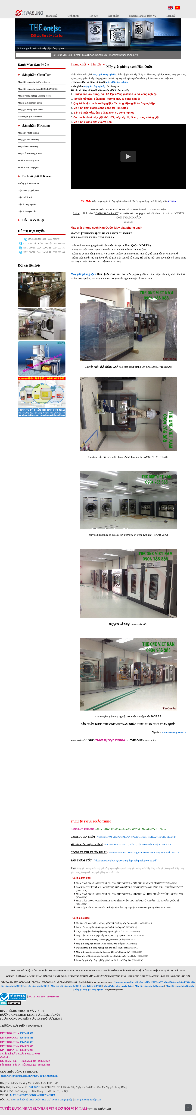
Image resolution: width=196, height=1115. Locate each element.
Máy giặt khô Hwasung (28, 139)
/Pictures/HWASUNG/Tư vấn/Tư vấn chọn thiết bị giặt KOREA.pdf (138, 844)
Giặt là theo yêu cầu (27, 211)
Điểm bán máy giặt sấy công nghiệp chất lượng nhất (101, 927)
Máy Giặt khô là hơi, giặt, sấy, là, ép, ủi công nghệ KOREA (104, 935)
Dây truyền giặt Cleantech (30, 116)
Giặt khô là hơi (25, 197)
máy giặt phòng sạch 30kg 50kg (141, 868)
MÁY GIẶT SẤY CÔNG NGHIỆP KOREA (33, 1095)
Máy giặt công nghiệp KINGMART (146, 982)
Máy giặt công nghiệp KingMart (180, 986)
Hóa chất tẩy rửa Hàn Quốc (26, 1099)
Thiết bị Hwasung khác (28, 160)
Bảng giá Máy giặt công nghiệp (88, 989)
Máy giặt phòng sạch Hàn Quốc (105, 872)
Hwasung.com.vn (121, 982)
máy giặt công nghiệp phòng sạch (111, 868)
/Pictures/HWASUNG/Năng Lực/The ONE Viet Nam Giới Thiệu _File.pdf (131, 829)
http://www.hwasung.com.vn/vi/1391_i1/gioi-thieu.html (29, 1075)
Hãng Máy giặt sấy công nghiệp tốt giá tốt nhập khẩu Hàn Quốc (106, 956)
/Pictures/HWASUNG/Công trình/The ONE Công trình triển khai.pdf (144, 852)
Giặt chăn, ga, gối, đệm (28, 190)
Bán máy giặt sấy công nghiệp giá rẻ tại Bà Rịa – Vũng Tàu (104, 960)
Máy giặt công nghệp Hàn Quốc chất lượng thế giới (100, 943)
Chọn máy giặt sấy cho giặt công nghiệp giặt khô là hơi (102, 931)
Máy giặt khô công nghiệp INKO (66, 986)
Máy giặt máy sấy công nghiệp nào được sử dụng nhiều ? (103, 952)
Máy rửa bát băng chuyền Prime (118, 986)
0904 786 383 (27, 1042)
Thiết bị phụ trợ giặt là (28, 167)
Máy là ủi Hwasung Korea (30, 153)
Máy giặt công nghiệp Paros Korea (34, 82)
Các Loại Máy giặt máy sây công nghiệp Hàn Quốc (100, 939)
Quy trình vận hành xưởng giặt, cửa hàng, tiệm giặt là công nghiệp (114, 103)
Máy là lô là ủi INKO (92, 986)
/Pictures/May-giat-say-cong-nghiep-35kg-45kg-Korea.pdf (125, 860)
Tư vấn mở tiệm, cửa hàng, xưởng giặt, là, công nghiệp (106, 98)
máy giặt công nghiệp (117, 82)
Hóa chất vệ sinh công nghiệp (57, 1099)
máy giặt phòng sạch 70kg (167, 868)
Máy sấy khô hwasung (28, 146)
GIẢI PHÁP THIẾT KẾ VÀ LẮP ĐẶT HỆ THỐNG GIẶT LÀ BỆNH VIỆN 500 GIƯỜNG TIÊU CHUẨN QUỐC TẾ (129, 887)
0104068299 (34, 1087)
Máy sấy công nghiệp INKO (36, 986)
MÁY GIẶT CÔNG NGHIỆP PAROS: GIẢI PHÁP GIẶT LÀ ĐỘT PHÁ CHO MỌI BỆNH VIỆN (121, 883)
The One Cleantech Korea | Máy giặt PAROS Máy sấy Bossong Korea (108, 923)
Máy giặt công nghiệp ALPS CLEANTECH (38, 89)
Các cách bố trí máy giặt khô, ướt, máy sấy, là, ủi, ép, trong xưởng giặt (116, 117)
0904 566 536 (26, 1037)
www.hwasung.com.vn (174, 732)
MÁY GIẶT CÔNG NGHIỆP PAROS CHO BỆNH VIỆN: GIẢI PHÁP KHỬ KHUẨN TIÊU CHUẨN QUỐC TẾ (127, 900)
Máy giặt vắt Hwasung (28, 133)
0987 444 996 (26, 1033)
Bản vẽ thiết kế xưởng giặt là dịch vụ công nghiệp (103, 112)
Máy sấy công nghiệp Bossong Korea (34, 96)
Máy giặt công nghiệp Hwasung (149, 986)
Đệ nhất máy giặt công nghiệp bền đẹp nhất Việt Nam (101, 947)
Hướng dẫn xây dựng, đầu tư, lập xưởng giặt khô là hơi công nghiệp (115, 94)
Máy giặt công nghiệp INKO (177, 982)
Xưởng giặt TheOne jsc (28, 183)
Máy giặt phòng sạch (83, 274)
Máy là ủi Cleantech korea (30, 103)
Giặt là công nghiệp (27, 204)
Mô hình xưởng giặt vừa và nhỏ (92, 122)
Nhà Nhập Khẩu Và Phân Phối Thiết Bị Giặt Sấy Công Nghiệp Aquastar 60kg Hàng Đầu (117, 907)
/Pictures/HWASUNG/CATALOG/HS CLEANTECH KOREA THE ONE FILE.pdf (136, 836)
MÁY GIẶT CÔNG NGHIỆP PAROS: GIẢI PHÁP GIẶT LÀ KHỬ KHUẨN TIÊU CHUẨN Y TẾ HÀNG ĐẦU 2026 (129, 894)
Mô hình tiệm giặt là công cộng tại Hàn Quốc (100, 108)
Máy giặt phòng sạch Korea (30, 109)
